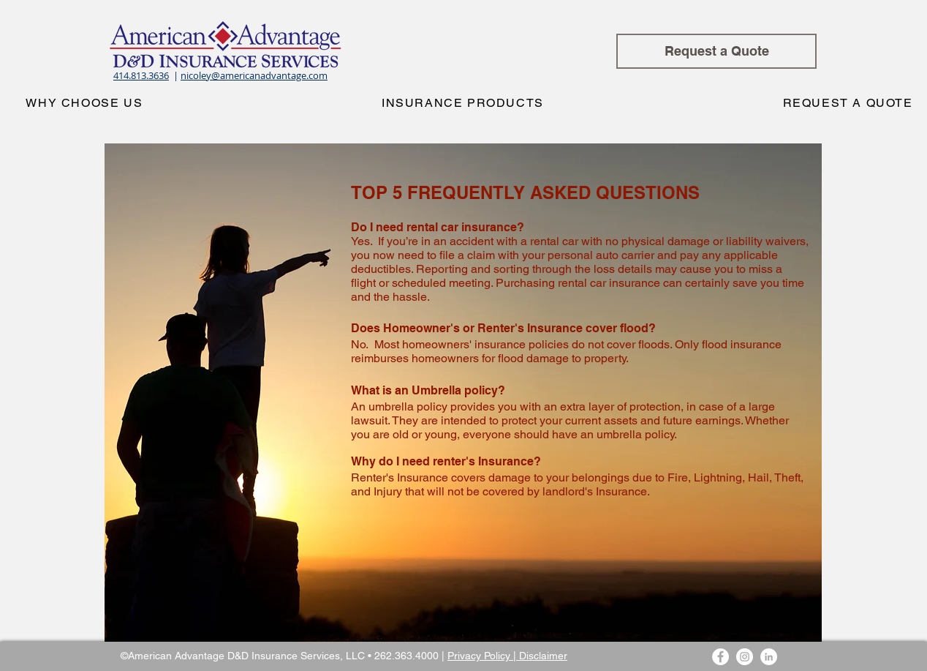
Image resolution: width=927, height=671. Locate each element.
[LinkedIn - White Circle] (768, 656)
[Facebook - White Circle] (720, 656)
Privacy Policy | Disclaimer (507, 655)
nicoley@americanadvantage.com (254, 75)
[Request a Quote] (716, 51)
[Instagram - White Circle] (744, 656)
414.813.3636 (141, 75)
